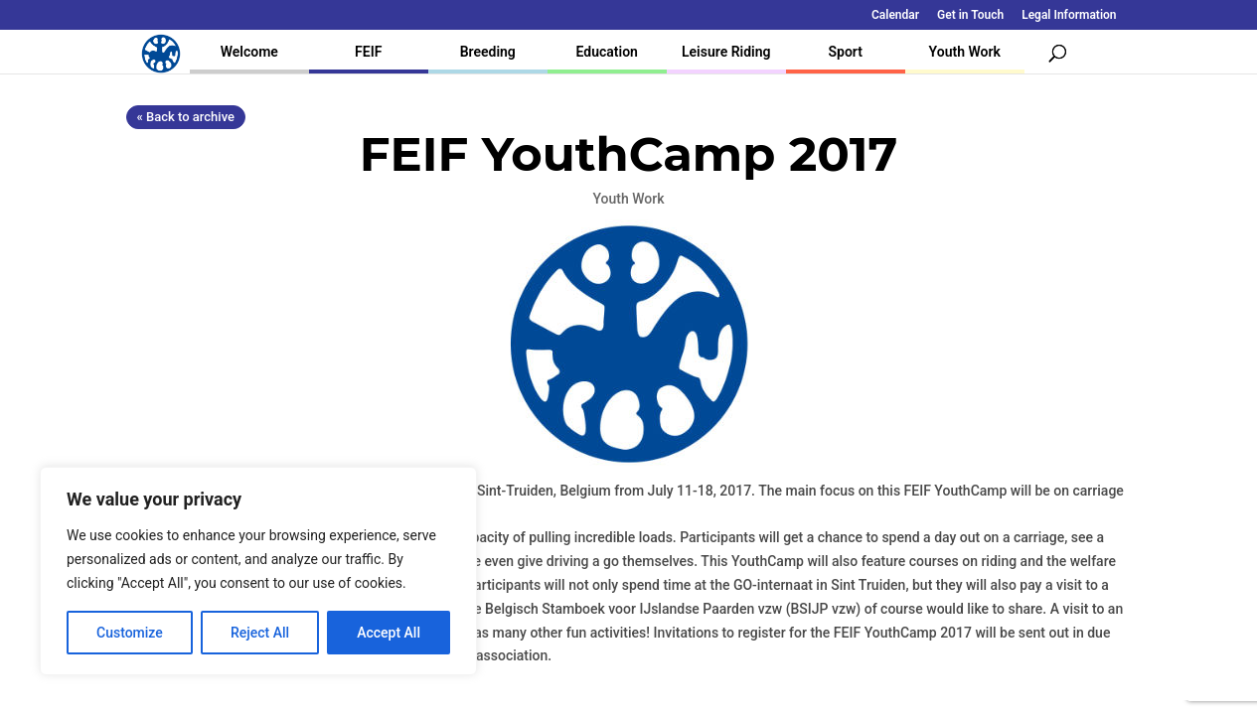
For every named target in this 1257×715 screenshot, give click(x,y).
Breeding (488, 52)
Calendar (895, 15)
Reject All (260, 633)
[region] (258, 571)
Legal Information (1068, 15)
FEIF (368, 52)
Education (607, 52)
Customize (129, 633)
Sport (846, 52)
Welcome (249, 52)
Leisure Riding (726, 52)
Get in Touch (970, 15)
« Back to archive (186, 116)
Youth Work (965, 52)
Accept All (388, 633)
